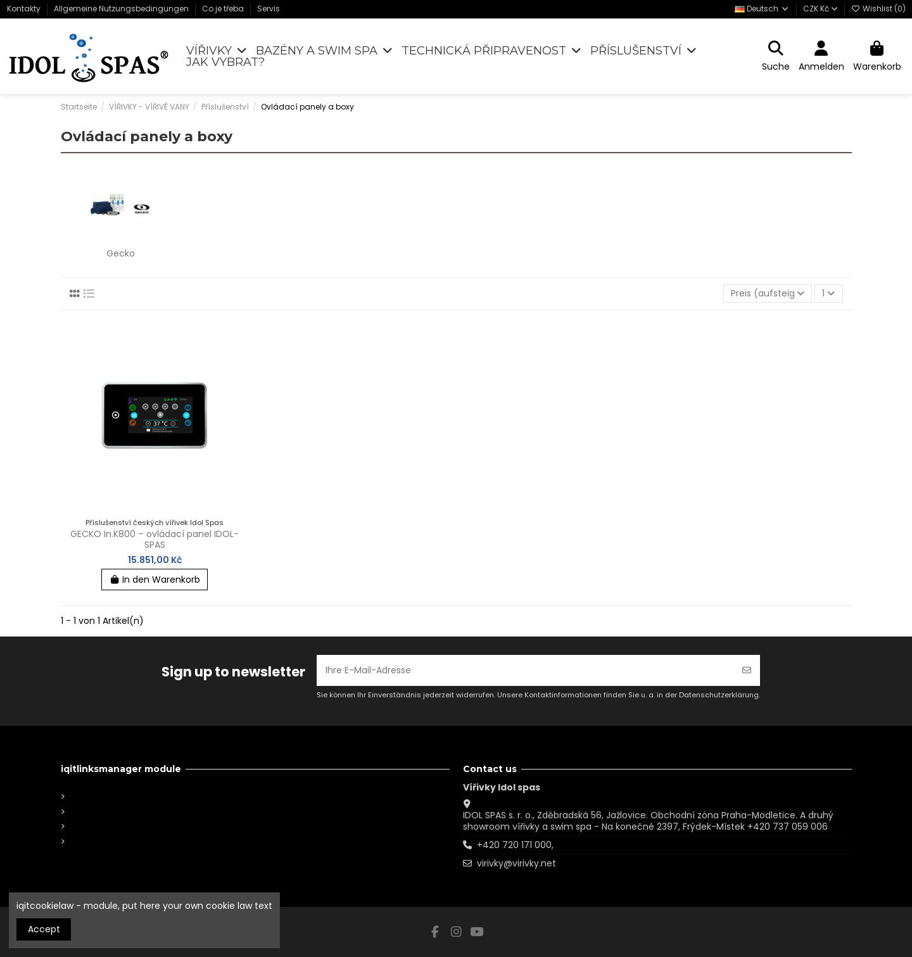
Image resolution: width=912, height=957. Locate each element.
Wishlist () (878, 8)
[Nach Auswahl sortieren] (767, 293)
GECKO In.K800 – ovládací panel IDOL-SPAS (154, 539)
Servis (268, 8)
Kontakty (24, 8)
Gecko (120, 253)
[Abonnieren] (746, 670)
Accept (44, 929)
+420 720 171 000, (515, 845)
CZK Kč (820, 8)
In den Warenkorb (155, 579)
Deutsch (762, 8)
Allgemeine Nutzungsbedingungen (122, 8)
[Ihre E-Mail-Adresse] (525, 670)
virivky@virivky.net (516, 863)
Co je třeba (224, 8)
